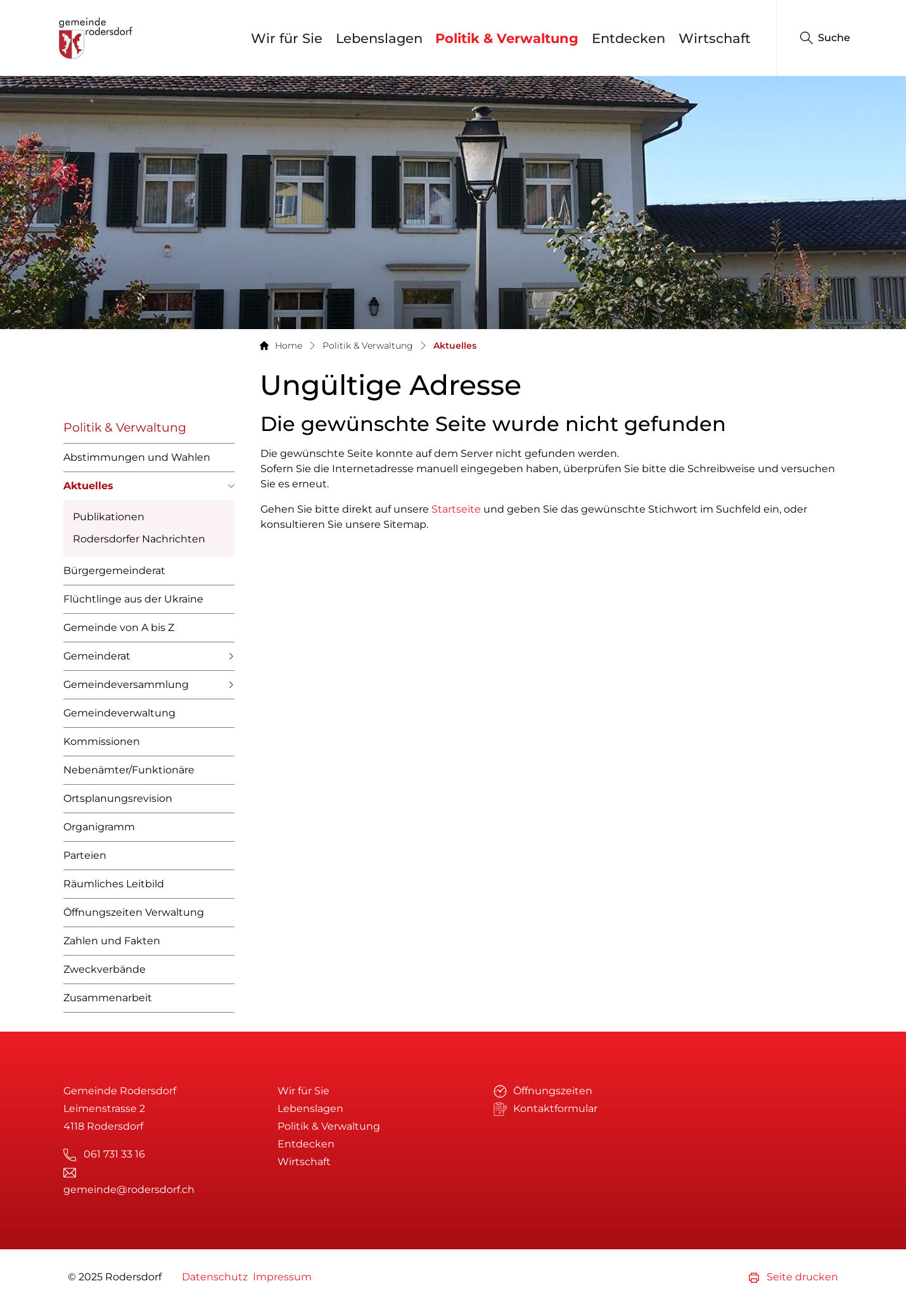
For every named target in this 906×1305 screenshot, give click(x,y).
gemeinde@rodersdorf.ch (129, 1189)
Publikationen (108, 517)
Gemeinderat (97, 656)
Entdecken (628, 38)
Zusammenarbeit (107, 998)
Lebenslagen (379, 38)
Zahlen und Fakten (111, 941)
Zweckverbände (104, 969)
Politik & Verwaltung (506, 38)
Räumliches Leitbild (113, 884)
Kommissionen (101, 741)
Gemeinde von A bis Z (118, 627)
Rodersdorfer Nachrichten (139, 539)
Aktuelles (88, 490)
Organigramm (99, 827)
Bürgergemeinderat (114, 571)
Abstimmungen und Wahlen (136, 457)
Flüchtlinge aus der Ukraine (133, 599)
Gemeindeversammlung (126, 684)
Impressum (282, 1277)
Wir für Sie (286, 38)
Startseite (456, 509)
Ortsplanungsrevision (117, 798)
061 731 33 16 (114, 1154)
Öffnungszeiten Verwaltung (133, 912)
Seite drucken (793, 1277)
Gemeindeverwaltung (119, 713)
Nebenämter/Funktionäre (129, 770)
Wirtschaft (715, 38)
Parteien (84, 855)
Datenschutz (215, 1277)
